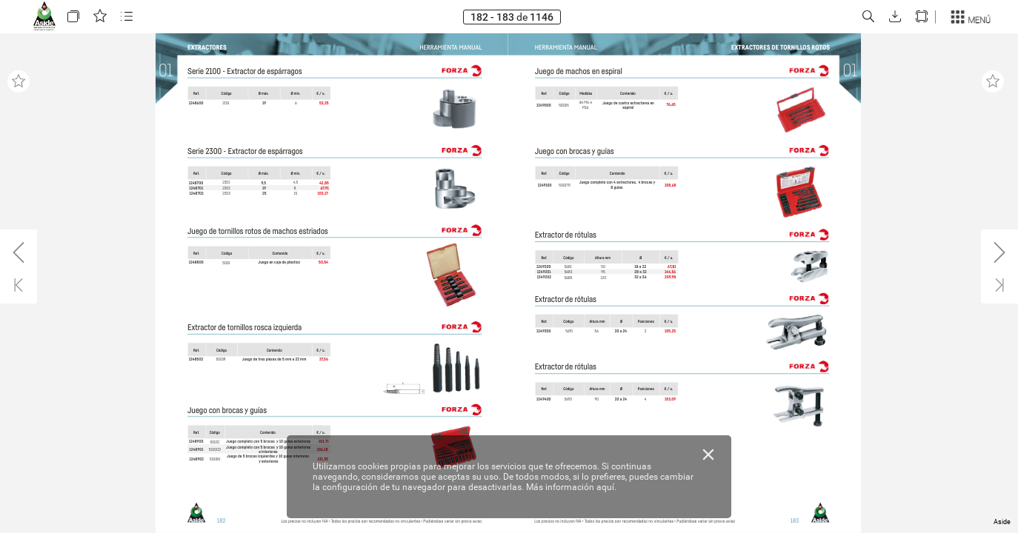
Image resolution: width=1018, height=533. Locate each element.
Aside (1002, 522)
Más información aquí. (571, 487)
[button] (73, 16)
